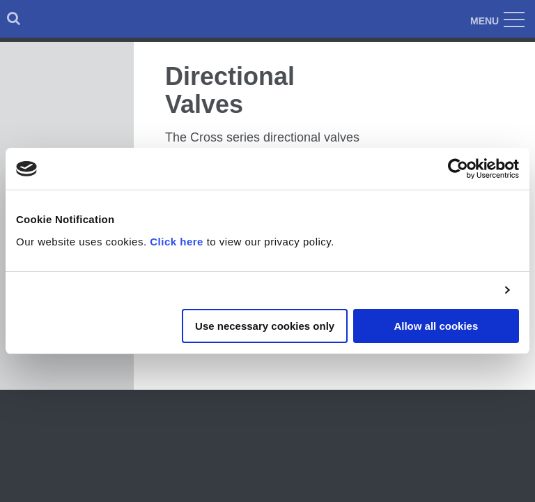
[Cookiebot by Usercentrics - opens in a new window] (458, 168)
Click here (176, 242)
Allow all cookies (436, 326)
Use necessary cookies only (264, 326)
